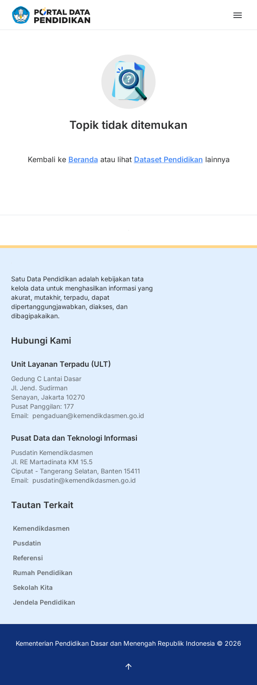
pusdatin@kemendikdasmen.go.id (84, 480)
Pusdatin (27, 543)
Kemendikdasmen (41, 528)
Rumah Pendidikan (43, 572)
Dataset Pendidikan (168, 159)
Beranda (83, 159)
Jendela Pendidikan (44, 602)
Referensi (28, 558)
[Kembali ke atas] (128, 666)
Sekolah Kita (33, 587)
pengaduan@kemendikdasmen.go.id (88, 415)
